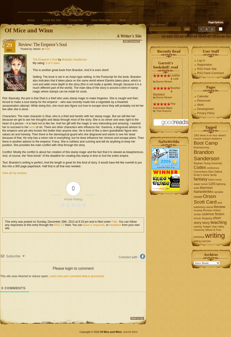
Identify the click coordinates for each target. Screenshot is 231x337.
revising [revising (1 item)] (198, 210)
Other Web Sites (101, 20)
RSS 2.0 (59, 225)
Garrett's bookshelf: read (165, 65)
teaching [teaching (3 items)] (219, 222)
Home (31, 20)
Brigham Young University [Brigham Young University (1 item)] (208, 163)
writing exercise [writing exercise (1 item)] (202, 241)
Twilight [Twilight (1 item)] (207, 226)
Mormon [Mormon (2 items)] (206, 188)
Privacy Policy (206, 113)
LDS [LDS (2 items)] (212, 184)
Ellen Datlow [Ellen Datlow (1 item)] (215, 171)
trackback (115, 225)
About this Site (52, 20)
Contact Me (76, 20)
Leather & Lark (175, 77)
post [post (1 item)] (219, 202)
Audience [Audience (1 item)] (217, 138)
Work (122, 20)
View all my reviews (14, 173)
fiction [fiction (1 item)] (211, 179)
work (32, 127)
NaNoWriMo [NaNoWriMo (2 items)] (203, 192)
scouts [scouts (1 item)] (197, 218)
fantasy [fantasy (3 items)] (200, 179)
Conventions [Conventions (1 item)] (200, 171)
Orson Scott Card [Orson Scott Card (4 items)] (205, 199)
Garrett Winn (130, 331)
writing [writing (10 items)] (215, 235)
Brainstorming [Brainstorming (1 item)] (201, 147)
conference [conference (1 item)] (213, 168)
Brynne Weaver (164, 81)
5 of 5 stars (53, 63)
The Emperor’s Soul (45, 59)
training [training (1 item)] (198, 226)
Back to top (137, 318)
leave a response (93, 225)
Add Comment (131, 41)
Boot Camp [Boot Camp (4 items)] (206, 143)
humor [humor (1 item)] (204, 184)
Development (205, 109)
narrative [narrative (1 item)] (218, 192)
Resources (203, 100)
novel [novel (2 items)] (198, 197)
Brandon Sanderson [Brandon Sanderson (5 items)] (206, 155)
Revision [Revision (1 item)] (208, 210)
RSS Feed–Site (207, 69)
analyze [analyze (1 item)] (206, 138)
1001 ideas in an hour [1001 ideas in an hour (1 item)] (206, 135)
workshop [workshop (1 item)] (199, 236)
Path (47, 49)
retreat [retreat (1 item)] (209, 207)
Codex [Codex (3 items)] (200, 167)
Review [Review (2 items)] (219, 207)
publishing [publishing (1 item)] (199, 207)
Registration (204, 64)
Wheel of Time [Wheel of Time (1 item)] (213, 229)
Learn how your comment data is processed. (77, 276)
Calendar (203, 96)
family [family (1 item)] (213, 175)
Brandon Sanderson (74, 59)
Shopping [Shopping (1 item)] (207, 218)
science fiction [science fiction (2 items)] (213, 214)
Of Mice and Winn (29, 30)
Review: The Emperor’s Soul (42, 44)
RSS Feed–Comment (210, 73)
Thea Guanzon (164, 111)
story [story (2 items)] (206, 223)
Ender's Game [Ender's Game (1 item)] (202, 175)
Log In (201, 60)
